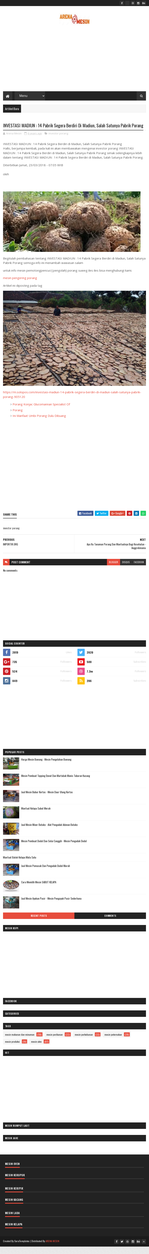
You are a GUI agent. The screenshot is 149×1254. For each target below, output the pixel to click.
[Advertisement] (74, 59)
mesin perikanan (54, 1042)
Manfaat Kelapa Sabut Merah (36, 816)
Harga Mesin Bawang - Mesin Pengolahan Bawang (46, 767)
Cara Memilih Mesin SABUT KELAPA (38, 890)
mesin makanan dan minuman (19, 1042)
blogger (113, 569)
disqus (126, 569)
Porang (18, 417)
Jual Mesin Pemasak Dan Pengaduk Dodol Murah (45, 873)
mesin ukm (36, 1049)
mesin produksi (12, 1049)
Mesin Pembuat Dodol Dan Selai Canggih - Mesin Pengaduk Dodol (54, 848)
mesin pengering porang (20, 285)
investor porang (58, 141)
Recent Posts (39, 923)
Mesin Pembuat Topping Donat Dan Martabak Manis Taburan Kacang (55, 783)
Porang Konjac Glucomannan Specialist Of (41, 412)
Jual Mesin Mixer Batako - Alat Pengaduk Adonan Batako (49, 832)
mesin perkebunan (84, 1042)
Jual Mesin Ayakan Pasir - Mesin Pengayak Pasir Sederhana (51, 906)
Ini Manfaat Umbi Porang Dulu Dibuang (39, 423)
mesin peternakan (113, 1042)
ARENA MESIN (52, 1248)
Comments (110, 923)
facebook (139, 569)
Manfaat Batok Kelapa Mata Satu (19, 865)
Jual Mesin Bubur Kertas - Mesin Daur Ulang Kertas (47, 799)
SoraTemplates (22, 1248)
